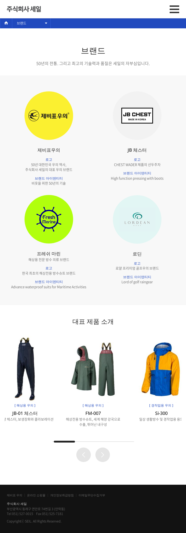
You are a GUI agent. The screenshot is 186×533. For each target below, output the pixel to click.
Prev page (83, 455)
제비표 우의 (14, 495)
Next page (102, 455)
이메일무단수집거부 (92, 495)
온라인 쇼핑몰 (36, 495)
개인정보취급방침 (62, 495)
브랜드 (21, 23)
